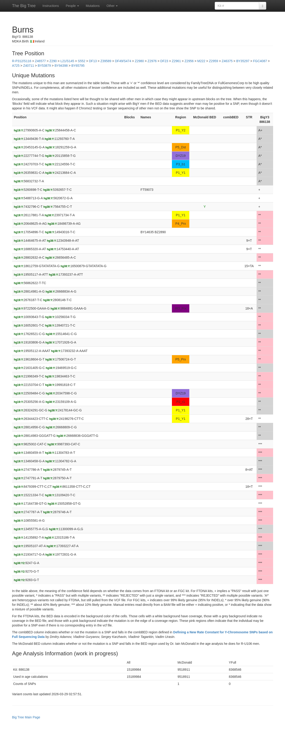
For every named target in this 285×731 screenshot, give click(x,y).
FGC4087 (260, 61)
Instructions (51, 6)
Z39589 (105, 61)
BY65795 (78, 65)
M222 (201, 61)
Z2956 (189, 61)
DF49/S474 (123, 61)
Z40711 (28, 65)
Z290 (53, 61)
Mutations (93, 6)
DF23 (164, 61)
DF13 (93, 61)
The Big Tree (24, 5)
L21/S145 (67, 61)
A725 (16, 65)
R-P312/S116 (21, 61)
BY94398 (61, 65)
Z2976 (152, 61)
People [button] (72, 6)
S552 (81, 61)
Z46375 (227, 61)
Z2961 (176, 61)
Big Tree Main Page (26, 717)
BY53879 (44, 65)
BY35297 (243, 61)
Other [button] (112, 6)
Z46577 (40, 61)
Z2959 (213, 61)
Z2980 (139, 61)
